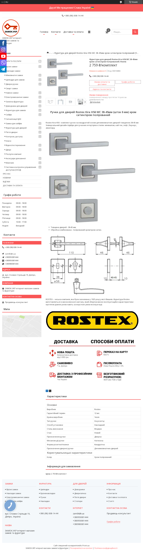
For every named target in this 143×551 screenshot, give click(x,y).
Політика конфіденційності (105, 548)
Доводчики (79, 489)
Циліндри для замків (15, 79)
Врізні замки (11, 66)
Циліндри (45, 489)
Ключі (8, 141)
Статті (111, 501)
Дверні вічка (80, 493)
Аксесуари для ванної (16, 158)
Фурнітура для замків (16, 110)
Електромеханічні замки (17, 97)
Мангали (10, 162)
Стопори (78, 501)
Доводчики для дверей (16, 106)
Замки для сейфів (14, 123)
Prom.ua (85, 545)
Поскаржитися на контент (81, 548)
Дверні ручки (12, 84)
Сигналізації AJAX (13, 119)
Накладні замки (13, 71)
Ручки (43, 497)
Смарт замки (12, 88)
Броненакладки (48, 493)
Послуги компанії (13, 154)
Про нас (7, 174)
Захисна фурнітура (14, 101)
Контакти (56, 31)
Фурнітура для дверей (16, 128)
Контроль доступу (14, 136)
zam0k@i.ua (10, 254)
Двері (8, 149)
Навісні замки (12, 92)
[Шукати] (135, 32)
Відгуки (6, 181)
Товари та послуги (12, 61)
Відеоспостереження (15, 145)
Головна (44, 31)
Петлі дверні (11, 132)
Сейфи (9, 114)
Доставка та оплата (73, 31)
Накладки (45, 501)
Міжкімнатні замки (14, 75)
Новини (7, 178)
